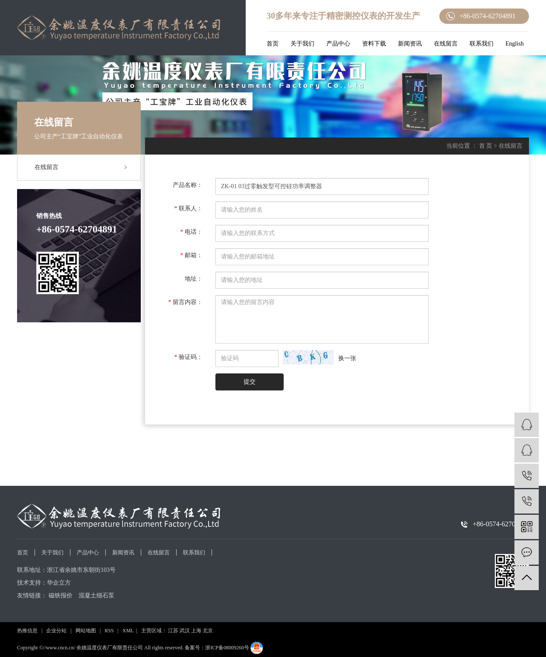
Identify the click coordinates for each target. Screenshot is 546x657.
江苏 (173, 631)
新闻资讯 (410, 43)
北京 (208, 631)
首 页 (486, 146)
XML (128, 631)
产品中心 (338, 43)
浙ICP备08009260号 (227, 648)
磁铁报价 (61, 595)
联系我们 (482, 43)
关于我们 (302, 43)
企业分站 (56, 631)
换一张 (347, 358)
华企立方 (59, 583)
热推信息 (27, 631)
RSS (109, 631)
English (514, 43)
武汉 (185, 631)
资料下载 (374, 43)
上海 (196, 631)
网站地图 (86, 631)
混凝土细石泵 (96, 595)
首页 (273, 43)
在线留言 (446, 43)
